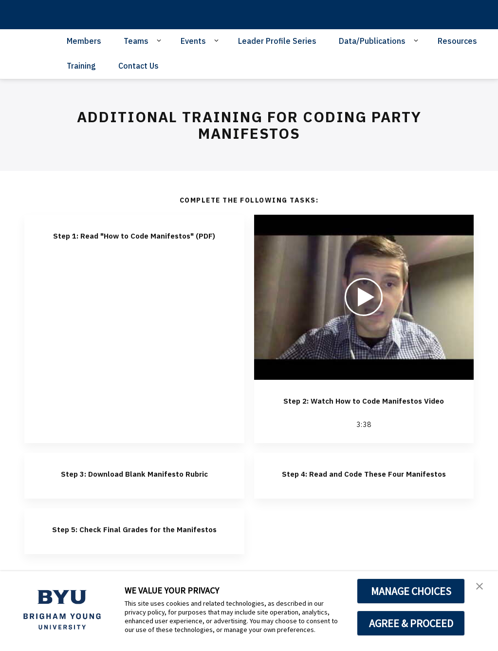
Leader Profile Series (277, 41)
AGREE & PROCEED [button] (411, 623)
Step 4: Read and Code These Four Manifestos (363, 490)
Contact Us (138, 66)
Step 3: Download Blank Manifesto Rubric (134, 490)
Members (84, 41)
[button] (482, 588)
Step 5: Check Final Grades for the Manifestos (134, 557)
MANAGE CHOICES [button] (411, 591)
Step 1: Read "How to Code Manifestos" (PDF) (134, 240)
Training (81, 66)
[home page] (72, 15)
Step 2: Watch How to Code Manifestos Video (363, 405)
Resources (457, 41)
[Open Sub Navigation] (160, 40)
